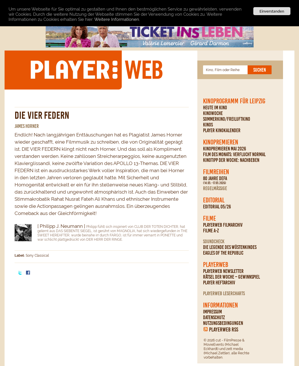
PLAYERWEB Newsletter (223, 271)
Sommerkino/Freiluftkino (226, 119)
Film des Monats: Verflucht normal (234, 154)
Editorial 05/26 (217, 206)
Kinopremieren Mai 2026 (224, 148)
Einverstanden (272, 11)
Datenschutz (214, 317)
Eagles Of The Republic (223, 253)
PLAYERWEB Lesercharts (224, 293)
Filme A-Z (211, 230)
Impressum (212, 311)
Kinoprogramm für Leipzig (234, 101)
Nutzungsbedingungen (223, 323)
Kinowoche (213, 113)
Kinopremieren (220, 142)
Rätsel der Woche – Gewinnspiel (231, 276)
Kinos (208, 124)
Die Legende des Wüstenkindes (229, 247)
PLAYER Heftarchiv (219, 282)
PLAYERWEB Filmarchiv (222, 225)
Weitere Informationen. (117, 19)
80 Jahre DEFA (215, 180)
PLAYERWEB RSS (223, 329)
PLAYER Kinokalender (221, 130)
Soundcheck (213, 241)
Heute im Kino (215, 107)
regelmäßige (215, 188)
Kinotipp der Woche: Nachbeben (231, 160)
